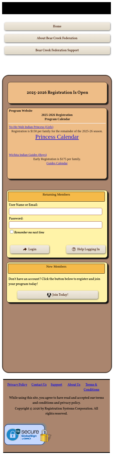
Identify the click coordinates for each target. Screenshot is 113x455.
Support (56, 385)
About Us (74, 385)
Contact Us (39, 385)
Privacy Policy (17, 385)
